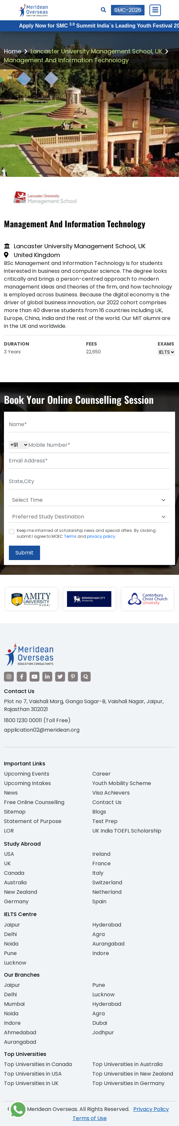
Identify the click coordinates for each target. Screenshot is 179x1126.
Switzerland (107, 882)
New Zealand (20, 892)
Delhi (10, 934)
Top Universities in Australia (127, 1064)
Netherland (107, 892)
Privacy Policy (151, 1109)
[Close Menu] (155, 10)
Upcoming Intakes (27, 783)
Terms (70, 536)
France (101, 863)
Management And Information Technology (66, 60)
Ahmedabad (20, 1032)
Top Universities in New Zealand (132, 1074)
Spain (99, 901)
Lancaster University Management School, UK (96, 51)
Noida (11, 944)
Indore (100, 953)
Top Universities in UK (31, 1083)
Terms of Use (90, 1118)
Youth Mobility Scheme (121, 783)
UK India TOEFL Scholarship (126, 831)
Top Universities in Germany (128, 1083)
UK (7, 863)
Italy (97, 873)
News (11, 793)
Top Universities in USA (33, 1074)
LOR (9, 831)
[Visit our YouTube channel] (34, 677)
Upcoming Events (26, 774)
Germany (16, 901)
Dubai (99, 1023)
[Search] (103, 10)
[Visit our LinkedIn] (47, 677)
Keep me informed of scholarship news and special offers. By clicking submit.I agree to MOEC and (86, 533)
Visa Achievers (111, 793)
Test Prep (105, 821)
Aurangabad (108, 944)
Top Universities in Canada (38, 1064)
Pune (10, 953)
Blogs (99, 812)
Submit (24, 552)
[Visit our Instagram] (9, 677)
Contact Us (107, 802)
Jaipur (12, 925)
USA (9, 854)
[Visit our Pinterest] (73, 677)
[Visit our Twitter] (60, 677)
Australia (15, 882)
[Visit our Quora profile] (86, 677)
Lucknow (15, 962)
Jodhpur (103, 1032)
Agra (98, 934)
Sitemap (15, 812)
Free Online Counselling (34, 802)
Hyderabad (106, 925)
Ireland (101, 854)
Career (101, 774)
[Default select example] (89, 500)
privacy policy (101, 536)
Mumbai (14, 1004)
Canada (14, 873)
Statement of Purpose (32, 821)
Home (12, 51)
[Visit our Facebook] (22, 677)
